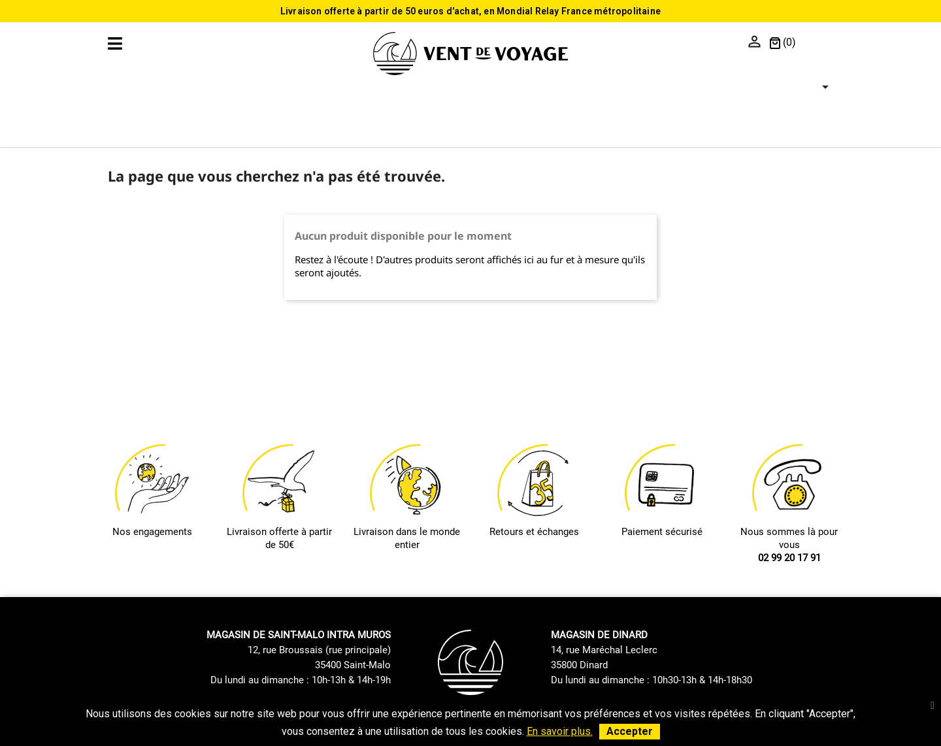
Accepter (629, 731)
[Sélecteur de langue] (817, 43)
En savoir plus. (560, 731)
